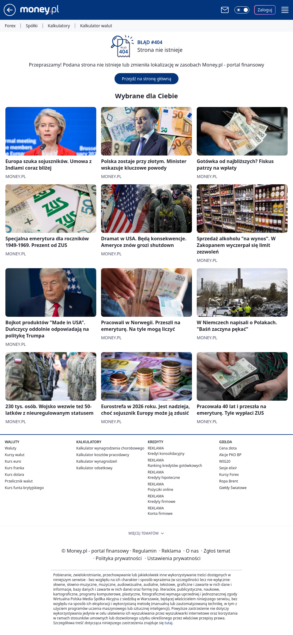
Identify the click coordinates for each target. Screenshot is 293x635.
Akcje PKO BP (230, 454)
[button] (285, 10)
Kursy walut (15, 454)
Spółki (31, 25)
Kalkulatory (59, 25)
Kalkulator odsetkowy (94, 467)
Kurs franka (14, 467)
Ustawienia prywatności (172, 558)
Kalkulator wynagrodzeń (96, 461)
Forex (10, 25)
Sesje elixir (228, 467)
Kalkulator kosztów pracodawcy (102, 454)
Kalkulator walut (96, 25)
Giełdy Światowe (233, 487)
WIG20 (225, 461)
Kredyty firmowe (162, 501)
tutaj (168, 622)
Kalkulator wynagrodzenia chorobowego (110, 448)
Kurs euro (13, 461)
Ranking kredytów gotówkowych (175, 465)
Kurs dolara (14, 474)
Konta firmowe (160, 513)
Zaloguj (265, 10)
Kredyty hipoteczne (164, 477)
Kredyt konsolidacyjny (166, 453)
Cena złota (228, 448)
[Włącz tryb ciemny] (241, 9)
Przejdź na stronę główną (146, 79)
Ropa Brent (228, 481)
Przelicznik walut (19, 481)
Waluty (10, 448)
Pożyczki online (160, 489)
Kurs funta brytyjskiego (24, 487)
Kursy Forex (229, 474)
